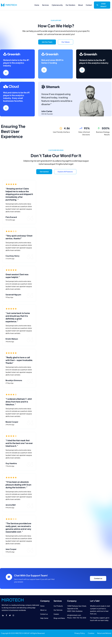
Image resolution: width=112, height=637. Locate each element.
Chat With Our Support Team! (31, 575)
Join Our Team (47, 42)
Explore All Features (65, 172)
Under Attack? (101, 5)
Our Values (65, 42)
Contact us (98, 578)
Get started (44, 172)
